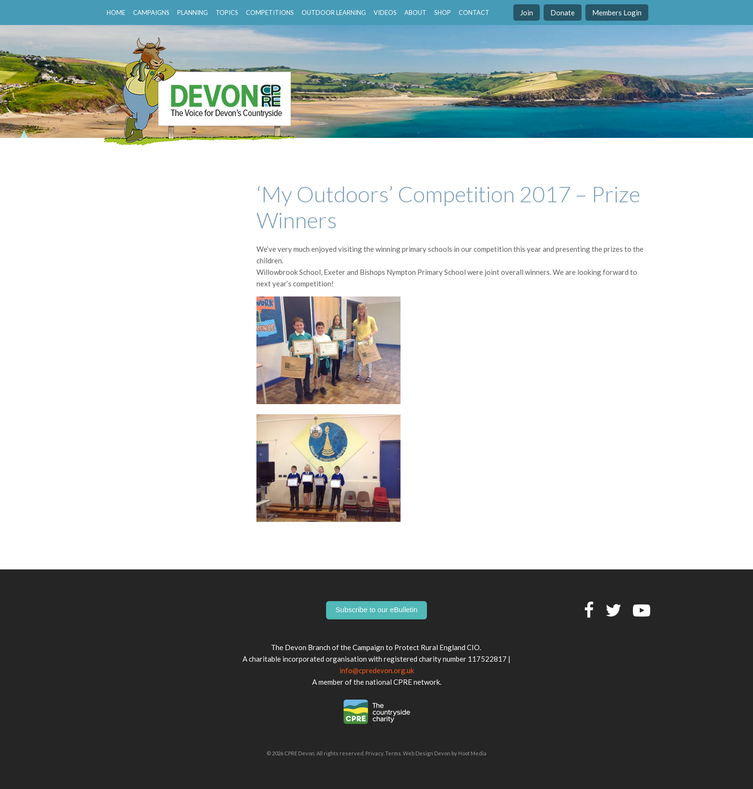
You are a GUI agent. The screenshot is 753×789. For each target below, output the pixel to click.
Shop (442, 12)
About (415, 12)
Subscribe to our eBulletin (377, 609)
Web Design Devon (426, 753)
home (116, 12)
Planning (192, 12)
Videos (385, 12)
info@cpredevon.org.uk (377, 670)
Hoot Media (472, 753)
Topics (227, 12)
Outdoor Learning (334, 12)
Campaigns (151, 12)
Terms (393, 753)
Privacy (374, 753)
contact (474, 12)
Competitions (270, 12)
